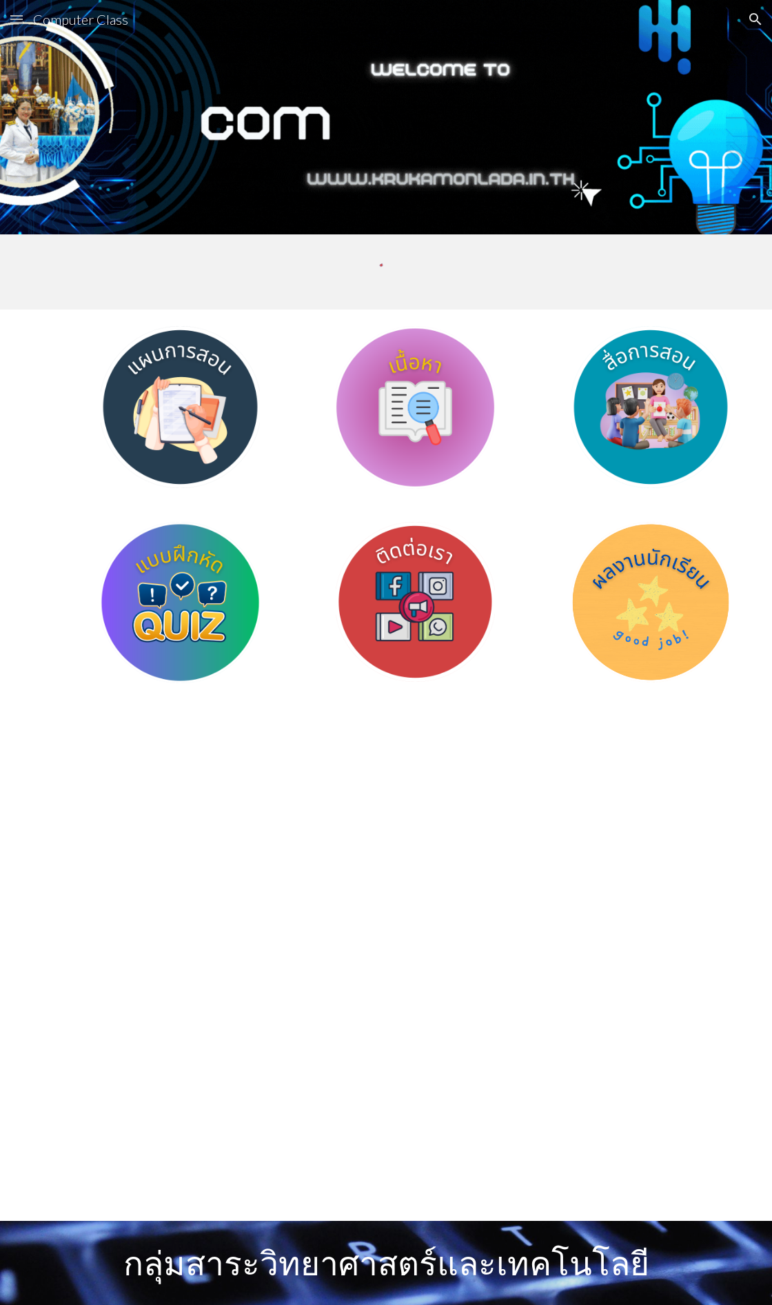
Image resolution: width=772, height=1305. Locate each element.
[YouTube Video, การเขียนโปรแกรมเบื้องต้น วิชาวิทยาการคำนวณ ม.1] (562, 830)
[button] (16, 19)
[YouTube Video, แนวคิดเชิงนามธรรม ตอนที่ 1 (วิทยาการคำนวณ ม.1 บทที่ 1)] (209, 1090)
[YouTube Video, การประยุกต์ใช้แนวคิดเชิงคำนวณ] (562, 1090)
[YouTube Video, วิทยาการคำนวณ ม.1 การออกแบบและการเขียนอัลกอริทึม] (209, 830)
